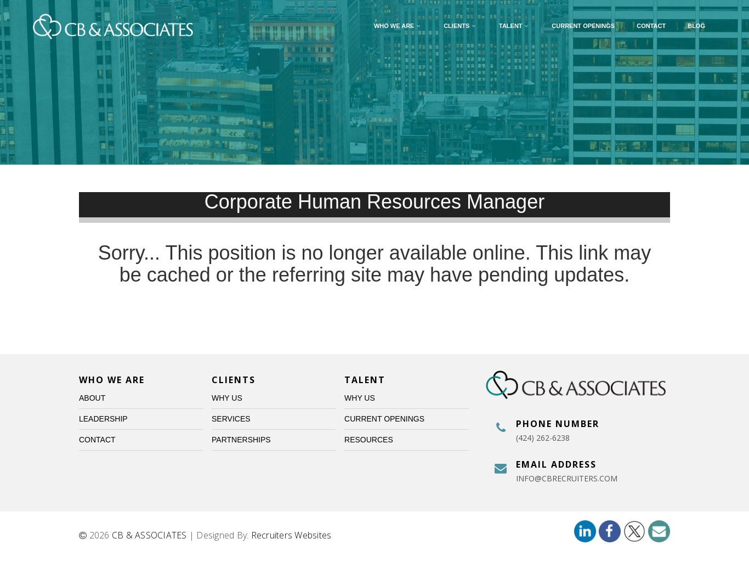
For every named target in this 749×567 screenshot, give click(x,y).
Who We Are (398, 26)
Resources (368, 439)
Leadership (103, 418)
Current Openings (583, 26)
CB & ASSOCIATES (149, 535)
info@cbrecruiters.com (566, 478)
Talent (514, 26)
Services (231, 418)
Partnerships (241, 439)
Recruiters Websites (291, 535)
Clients (460, 26)
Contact (651, 26)
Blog (696, 26)
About (92, 398)
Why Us (227, 398)
